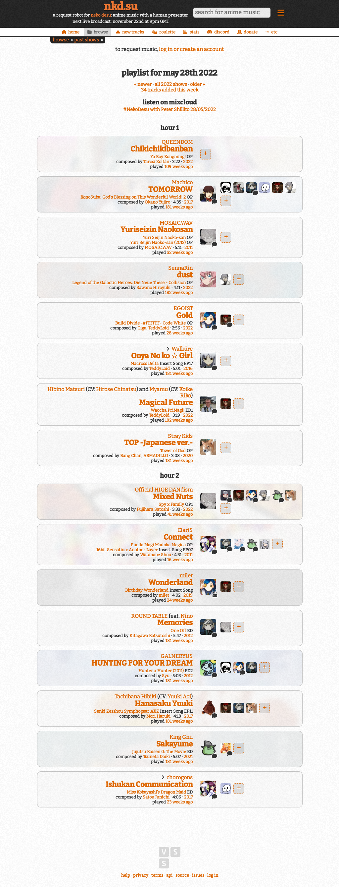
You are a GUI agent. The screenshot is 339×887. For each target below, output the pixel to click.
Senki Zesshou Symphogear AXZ (126, 711)
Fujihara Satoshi (153, 509)
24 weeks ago (180, 600)
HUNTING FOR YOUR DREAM (142, 663)
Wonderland (170, 582)
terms (157, 875)
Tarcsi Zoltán (156, 161)
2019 (188, 595)
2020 (188, 455)
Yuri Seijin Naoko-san (164, 237)
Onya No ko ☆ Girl (162, 355)
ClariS (185, 530)
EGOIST (183, 308)
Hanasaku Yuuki (164, 703)
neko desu (101, 15)
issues (198, 875)
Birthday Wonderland (147, 590)
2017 (188, 202)
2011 (188, 247)
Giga (141, 327)
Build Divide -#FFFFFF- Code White (150, 323)
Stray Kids (180, 436)
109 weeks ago (179, 166)
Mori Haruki (158, 716)
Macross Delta (144, 363)
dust (185, 274)
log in (212, 875)
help (125, 875)
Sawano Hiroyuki (153, 287)
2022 (188, 161)
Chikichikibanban (161, 149)
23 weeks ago (180, 801)
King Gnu (181, 737)
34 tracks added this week (169, 90)
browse (61, 40)
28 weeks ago (180, 332)
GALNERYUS (177, 656)
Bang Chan (130, 455)
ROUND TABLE (149, 616)
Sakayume (174, 743)
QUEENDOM (177, 142)
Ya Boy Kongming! (168, 156)
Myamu (158, 389)
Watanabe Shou (155, 554)
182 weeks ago (179, 292)
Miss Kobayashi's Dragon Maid (156, 792)
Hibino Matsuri (66, 389)
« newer (143, 84)
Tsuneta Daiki (156, 756)
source (182, 875)
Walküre (182, 349)
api (169, 875)
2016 (188, 368)
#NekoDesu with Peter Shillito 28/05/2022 (169, 109)
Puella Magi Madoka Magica (158, 544)
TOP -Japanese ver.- (158, 442)
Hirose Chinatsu (116, 389)
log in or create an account (191, 49)
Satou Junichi (156, 797)
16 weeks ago (180, 559)
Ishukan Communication (149, 784)
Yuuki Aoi (179, 696)
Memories (175, 622)
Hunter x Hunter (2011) (161, 670)
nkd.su (120, 6)
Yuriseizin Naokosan (157, 229)
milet (186, 575)
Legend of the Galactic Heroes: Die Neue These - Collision (129, 282)
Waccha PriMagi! (167, 410)
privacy (140, 875)
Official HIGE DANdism (164, 490)
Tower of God (173, 450)
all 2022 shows (171, 84)
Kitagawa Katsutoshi (149, 635)
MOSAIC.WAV (176, 223)
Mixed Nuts (173, 496)
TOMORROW (170, 189)
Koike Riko (186, 392)
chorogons (180, 777)
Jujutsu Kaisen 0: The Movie (159, 751)
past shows (86, 40)
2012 (188, 635)
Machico (182, 182)
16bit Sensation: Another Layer (127, 549)
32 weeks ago (180, 252)
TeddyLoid (158, 327)
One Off (178, 630)
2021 (188, 756)
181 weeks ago (179, 207)
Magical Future (166, 402)
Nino (186, 616)
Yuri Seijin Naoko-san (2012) (158, 242)
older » (197, 84)
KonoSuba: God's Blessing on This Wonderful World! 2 (133, 197)
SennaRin (180, 268)
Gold (184, 315)
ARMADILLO (155, 455)
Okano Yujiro (157, 202)
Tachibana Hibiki (135, 696)
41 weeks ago (180, 514)
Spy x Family (171, 504)
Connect (178, 537)
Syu (166, 675)
